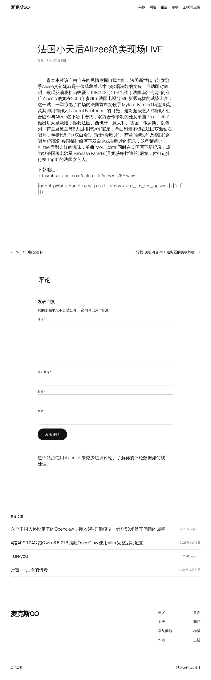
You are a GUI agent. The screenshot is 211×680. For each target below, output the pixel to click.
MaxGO (52, 60)
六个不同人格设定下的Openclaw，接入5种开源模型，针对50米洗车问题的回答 (88, 529)
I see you (19, 556)
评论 (41, 319)
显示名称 (44, 372)
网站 (41, 411)
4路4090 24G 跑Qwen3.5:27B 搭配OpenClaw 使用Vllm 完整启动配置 (77, 542)
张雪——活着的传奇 (29, 569)
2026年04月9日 (190, 529)
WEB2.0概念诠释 (29, 252)
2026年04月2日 (190, 556)
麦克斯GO (20, 7)
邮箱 (41, 392)
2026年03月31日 (189, 570)
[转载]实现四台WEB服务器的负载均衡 (164, 252)
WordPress (187, 667)
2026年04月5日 (190, 542)
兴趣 (64, 60)
